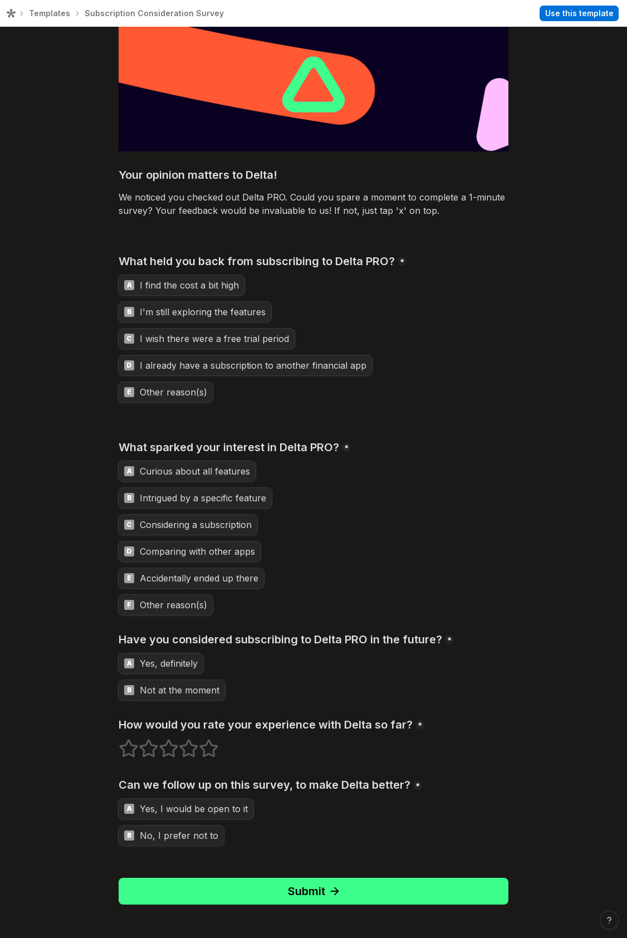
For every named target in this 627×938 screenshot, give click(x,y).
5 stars (201, 744)
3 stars (161, 744)
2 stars (141, 744)
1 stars (121, 744)
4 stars (181, 744)
